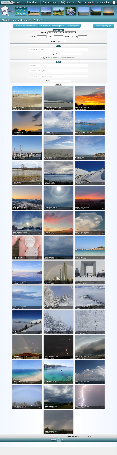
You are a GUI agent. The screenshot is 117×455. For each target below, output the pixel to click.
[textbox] (61, 41)
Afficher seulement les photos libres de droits (59, 58)
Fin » (89, 436)
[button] (103, 26)
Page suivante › (73, 436)
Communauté (85, 3)
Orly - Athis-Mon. (21, 7)
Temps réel (14, 3)
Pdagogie (67, 2)
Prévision (31, 2)
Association (103, 2)
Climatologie (49, 2)
